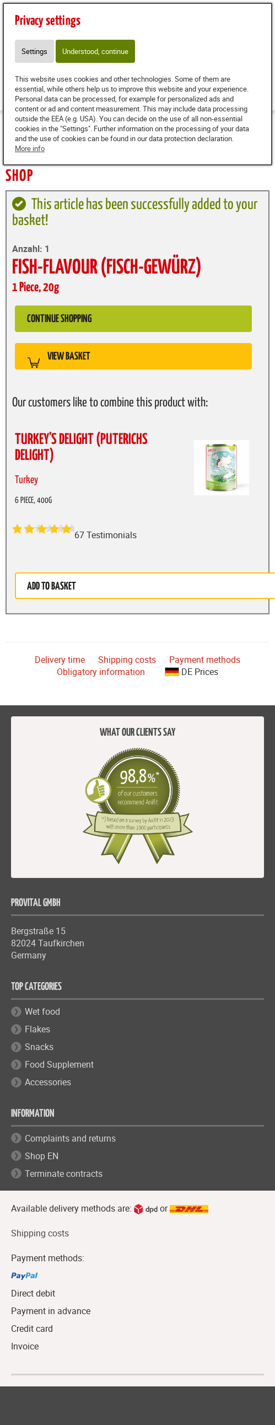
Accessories (48, 1082)
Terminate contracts (64, 1173)
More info (30, 148)
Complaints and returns (70, 1138)
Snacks (39, 1047)
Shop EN (41, 1156)
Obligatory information (101, 672)
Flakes (37, 1029)
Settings (34, 51)
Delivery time (60, 659)
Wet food (42, 1011)
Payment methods (204, 659)
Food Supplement (59, 1064)
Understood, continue (95, 51)
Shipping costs (127, 659)
